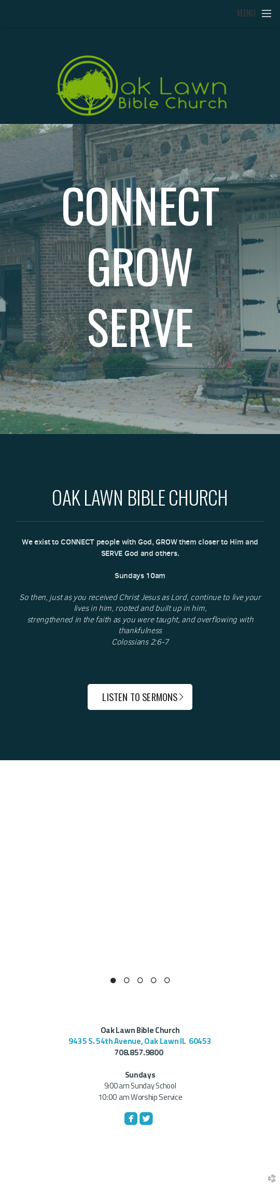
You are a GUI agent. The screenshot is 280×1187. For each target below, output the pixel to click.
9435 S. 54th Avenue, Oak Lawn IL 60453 (139, 1041)
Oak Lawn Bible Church (140, 1030)
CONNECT (140, 204)
